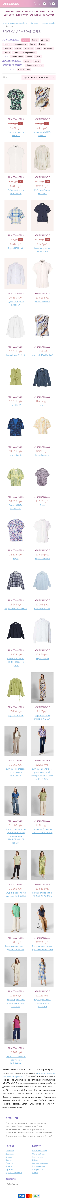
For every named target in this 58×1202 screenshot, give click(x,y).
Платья (18, 48)
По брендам (37, 1169)
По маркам (48, 15)
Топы (38, 48)
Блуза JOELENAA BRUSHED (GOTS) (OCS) (15, 662)
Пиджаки (7, 48)
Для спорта (22, 15)
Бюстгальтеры (17, 57)
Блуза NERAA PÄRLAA (42, 355)
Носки (29, 57)
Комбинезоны (20, 44)
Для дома (9, 15)
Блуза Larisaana (42, 301)
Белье (28, 11)
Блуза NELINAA (15, 248)
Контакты (10, 1151)
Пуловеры (28, 48)
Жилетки (7, 44)
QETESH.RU (10, 3)
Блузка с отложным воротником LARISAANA (16, 1060)
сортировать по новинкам (35, 77)
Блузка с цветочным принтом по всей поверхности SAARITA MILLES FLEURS (16, 836)
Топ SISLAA (15, 405)
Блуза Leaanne (42, 455)
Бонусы (9, 1166)
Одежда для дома (40, 1163)
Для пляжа (35, 15)
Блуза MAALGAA (42, 608)
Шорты (7, 53)
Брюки (35, 40)
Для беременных (28, 53)
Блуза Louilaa (42, 658)
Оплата (9, 1157)
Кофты (32, 44)
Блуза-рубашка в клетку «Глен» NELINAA (42, 1003)
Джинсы (44, 40)
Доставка (10, 1154)
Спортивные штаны (34, 65)
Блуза (42, 405)
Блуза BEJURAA (16, 715)
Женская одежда (14, 11)
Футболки (48, 48)
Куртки (42, 44)
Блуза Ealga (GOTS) (15, 355)
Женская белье (38, 1154)
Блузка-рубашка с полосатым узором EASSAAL (16, 1003)
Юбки (15, 53)
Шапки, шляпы (24, 69)
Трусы (38, 57)
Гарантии (9, 1169)
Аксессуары (38, 11)
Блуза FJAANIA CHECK (15, 608)
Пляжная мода (38, 1166)
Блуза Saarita (16, 455)
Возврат (9, 1160)
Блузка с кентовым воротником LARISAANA (15, 772)
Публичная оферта (14, 1172)
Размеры (9, 1163)
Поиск (35, 1172)
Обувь (50, 11)
